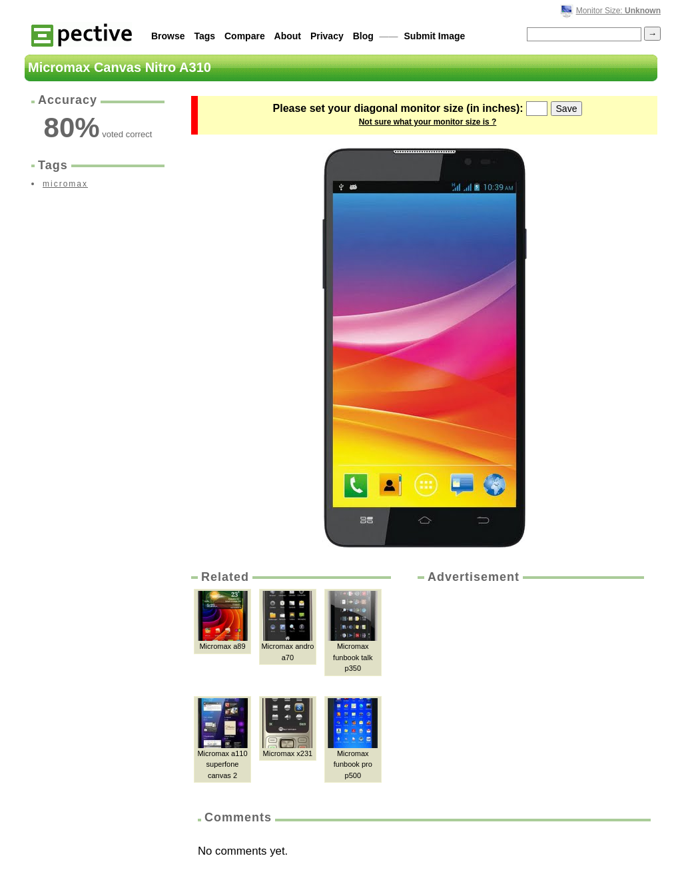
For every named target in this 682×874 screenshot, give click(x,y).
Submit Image (435, 36)
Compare (244, 36)
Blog (363, 36)
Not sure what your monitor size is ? (428, 122)
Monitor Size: (618, 10)
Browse (168, 36)
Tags (204, 36)
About (287, 36)
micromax (65, 184)
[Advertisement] (529, 685)
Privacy (327, 36)
